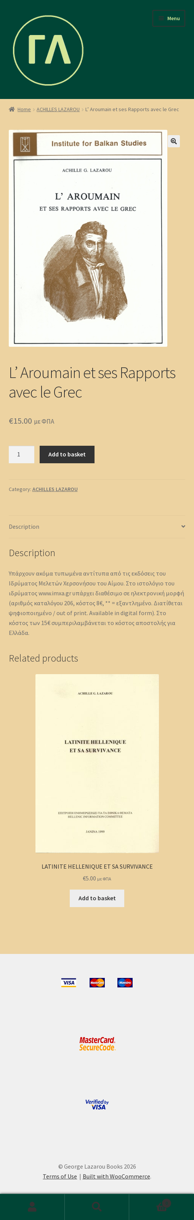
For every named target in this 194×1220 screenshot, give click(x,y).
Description (24, 526)
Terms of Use (60, 1176)
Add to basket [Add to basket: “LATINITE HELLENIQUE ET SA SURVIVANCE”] (97, 898)
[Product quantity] (22, 454)
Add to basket (67, 454)
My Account (32, 1207)
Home (24, 109)
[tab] (97, 527)
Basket (150, 1201)
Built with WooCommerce (116, 1176)
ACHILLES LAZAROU (58, 109)
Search (97, 1207)
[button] (174, 141)
